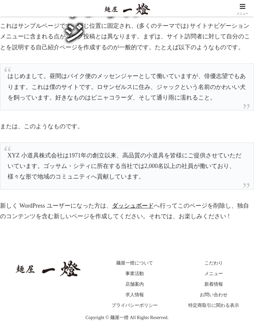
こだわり (213, 263)
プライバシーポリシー (134, 305)
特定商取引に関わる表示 (213, 305)
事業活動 (134, 273)
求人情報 (134, 294)
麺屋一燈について (134, 263)
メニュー (213, 273)
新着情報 (213, 284)
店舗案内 (134, 284)
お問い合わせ (214, 294)
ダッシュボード (133, 205)
